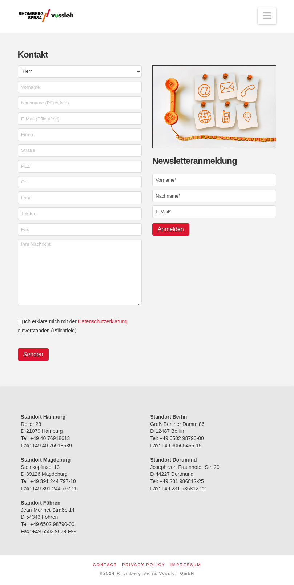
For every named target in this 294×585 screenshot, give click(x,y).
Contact (105, 564)
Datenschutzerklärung (103, 321)
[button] (267, 15)
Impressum (185, 564)
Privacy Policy (143, 564)
